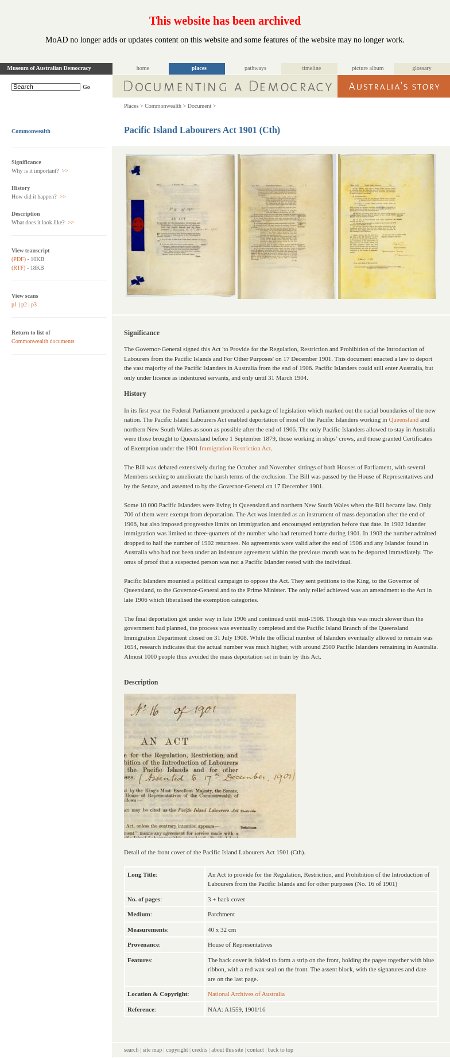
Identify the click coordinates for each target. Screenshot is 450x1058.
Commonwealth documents (43, 341)
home (143, 68)
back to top (280, 1050)
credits (200, 1050)
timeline (311, 68)
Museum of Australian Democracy (49, 68)
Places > (133, 106)
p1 (14, 304)
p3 (34, 304)
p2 (24, 304)
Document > (202, 106)
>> (64, 171)
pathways (255, 68)
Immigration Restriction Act (235, 448)
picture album (367, 68)
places (199, 68)
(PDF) (18, 259)
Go (86, 87)
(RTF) (18, 267)
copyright (177, 1050)
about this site (227, 1050)
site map (152, 1050)
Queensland (403, 419)
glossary (421, 68)
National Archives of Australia (246, 993)
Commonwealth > (165, 106)
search (131, 1050)
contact (255, 1050)
